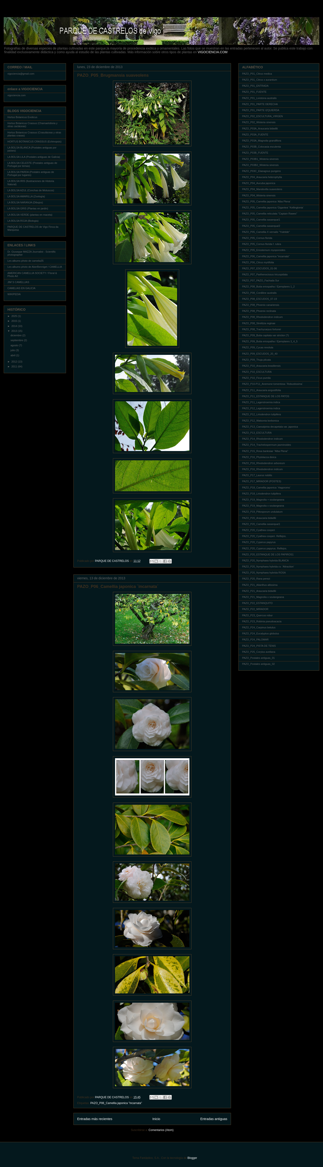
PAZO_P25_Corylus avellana (258, 651)
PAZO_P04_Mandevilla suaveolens (262, 189)
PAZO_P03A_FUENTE (255, 134)
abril (13, 355)
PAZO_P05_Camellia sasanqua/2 (261, 225)
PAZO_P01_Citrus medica (257, 73)
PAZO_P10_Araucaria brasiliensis (261, 365)
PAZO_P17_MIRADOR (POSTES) (261, 481)
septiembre (17, 340)
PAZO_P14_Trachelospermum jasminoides (266, 444)
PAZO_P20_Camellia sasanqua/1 (261, 524)
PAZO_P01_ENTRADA (255, 85)
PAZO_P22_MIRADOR (255, 609)
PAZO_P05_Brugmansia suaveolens (113, 75)
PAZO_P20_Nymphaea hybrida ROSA (264, 572)
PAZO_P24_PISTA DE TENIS (259, 645)
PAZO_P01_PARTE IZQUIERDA (260, 110)
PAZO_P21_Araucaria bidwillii (259, 591)
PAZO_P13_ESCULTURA (257, 432)
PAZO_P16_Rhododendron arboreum (263, 463)
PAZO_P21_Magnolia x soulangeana (263, 597)
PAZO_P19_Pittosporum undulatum (262, 511)
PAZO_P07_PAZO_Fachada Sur (260, 280)
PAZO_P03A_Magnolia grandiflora (261, 140)
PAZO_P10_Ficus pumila (256, 377)
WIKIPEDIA (14, 294)
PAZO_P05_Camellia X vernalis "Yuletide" (266, 232)
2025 (14, 316)
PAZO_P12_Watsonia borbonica (260, 420)
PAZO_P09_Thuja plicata (256, 359)
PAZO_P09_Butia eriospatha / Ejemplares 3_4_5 (269, 341)
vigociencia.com (16, 95)
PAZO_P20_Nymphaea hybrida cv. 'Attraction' (268, 566)
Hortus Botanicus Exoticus (22, 117)
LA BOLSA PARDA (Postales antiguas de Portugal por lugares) (30, 173)
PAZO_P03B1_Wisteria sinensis (260, 159)
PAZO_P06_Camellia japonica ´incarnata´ (117, 586)
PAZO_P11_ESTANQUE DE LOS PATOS (265, 396)
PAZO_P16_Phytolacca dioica (259, 457)
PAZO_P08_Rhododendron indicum (262, 317)
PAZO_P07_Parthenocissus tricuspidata (264, 274)
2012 (14, 361)
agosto (14, 345)
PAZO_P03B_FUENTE (255, 152)
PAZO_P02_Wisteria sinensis (258, 122)
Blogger (192, 1158)
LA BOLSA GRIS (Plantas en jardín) (27, 208)
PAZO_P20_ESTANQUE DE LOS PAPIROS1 (267, 554)
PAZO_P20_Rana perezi (256, 578)
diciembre (16, 335)
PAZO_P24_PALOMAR (255, 639)
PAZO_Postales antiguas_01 (258, 657)
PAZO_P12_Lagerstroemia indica (261, 408)
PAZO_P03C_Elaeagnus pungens (261, 171)
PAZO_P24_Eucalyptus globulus (260, 633)
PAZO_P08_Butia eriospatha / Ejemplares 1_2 (268, 286)
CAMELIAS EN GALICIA (21, 288)
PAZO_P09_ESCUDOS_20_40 (259, 353)
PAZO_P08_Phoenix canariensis (260, 304)
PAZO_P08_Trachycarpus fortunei (261, 329)
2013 (14, 331)
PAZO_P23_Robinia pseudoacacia (261, 621)
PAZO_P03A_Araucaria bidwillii (260, 128)
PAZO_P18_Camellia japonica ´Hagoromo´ (266, 487)
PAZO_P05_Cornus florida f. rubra (261, 244)
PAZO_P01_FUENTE (254, 91)
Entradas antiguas (213, 1119)
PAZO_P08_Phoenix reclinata (259, 311)
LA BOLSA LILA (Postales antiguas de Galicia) (33, 156)
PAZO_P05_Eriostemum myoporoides (263, 250)
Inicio (156, 1119)
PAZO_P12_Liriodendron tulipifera (261, 414)
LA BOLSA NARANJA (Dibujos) (25, 202)
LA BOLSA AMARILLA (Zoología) (26, 196)
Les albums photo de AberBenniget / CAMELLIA (34, 266)
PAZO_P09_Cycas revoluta (257, 347)
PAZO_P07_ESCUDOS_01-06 (259, 268)
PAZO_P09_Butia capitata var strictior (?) (265, 335)
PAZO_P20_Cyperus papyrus (259, 542)
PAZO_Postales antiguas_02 (258, 664)
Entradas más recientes (94, 1119)
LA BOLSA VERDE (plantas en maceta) (29, 214)
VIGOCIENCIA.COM (212, 52)
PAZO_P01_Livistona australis (259, 98)
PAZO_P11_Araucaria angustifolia (261, 390)
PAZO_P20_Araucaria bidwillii (259, 518)
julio (13, 350)
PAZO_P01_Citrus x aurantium (259, 79)
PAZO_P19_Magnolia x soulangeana (263, 505)
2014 (14, 326)
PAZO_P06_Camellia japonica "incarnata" (116, 1103)
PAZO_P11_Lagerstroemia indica (261, 402)
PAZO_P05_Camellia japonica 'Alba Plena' (266, 201)
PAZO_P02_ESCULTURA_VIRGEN (262, 116)
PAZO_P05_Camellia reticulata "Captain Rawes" (269, 213)
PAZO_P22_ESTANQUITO (257, 603)
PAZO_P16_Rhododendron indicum (262, 469)
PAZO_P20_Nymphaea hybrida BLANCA (265, 560)
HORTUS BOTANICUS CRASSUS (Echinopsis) (34, 141)
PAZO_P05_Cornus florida (257, 238)
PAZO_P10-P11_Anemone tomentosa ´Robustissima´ (272, 383)
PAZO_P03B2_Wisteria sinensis (260, 165)
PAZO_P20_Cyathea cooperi (258, 530)
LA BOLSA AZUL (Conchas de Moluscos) (30, 190)
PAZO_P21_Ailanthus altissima (259, 585)
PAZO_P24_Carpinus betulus (259, 627)
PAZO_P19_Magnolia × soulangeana (263, 499)
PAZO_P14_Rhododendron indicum (262, 438)
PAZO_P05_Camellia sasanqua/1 (261, 219)
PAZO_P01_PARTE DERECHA (260, 104)
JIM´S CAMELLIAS (18, 282)
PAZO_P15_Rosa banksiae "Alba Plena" (265, 451)
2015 (14, 321)
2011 (14, 366)
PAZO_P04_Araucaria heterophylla (262, 177)
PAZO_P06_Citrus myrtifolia (258, 262)
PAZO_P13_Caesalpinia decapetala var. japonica (270, 426)
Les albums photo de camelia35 (25, 260)
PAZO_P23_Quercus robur (257, 615)
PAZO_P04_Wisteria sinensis (258, 195)
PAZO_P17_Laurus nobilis (257, 475)
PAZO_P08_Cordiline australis (259, 292)
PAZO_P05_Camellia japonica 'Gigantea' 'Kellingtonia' (272, 207)
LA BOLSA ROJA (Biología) (23, 220)
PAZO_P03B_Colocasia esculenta (261, 146)
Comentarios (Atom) (160, 1130)
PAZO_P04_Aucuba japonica (258, 183)
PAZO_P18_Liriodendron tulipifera (261, 493)
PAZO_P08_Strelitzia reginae (258, 323)
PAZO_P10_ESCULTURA (257, 371)
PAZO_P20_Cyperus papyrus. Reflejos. (264, 548)
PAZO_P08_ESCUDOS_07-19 (259, 298)
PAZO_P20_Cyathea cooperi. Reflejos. (264, 536)
